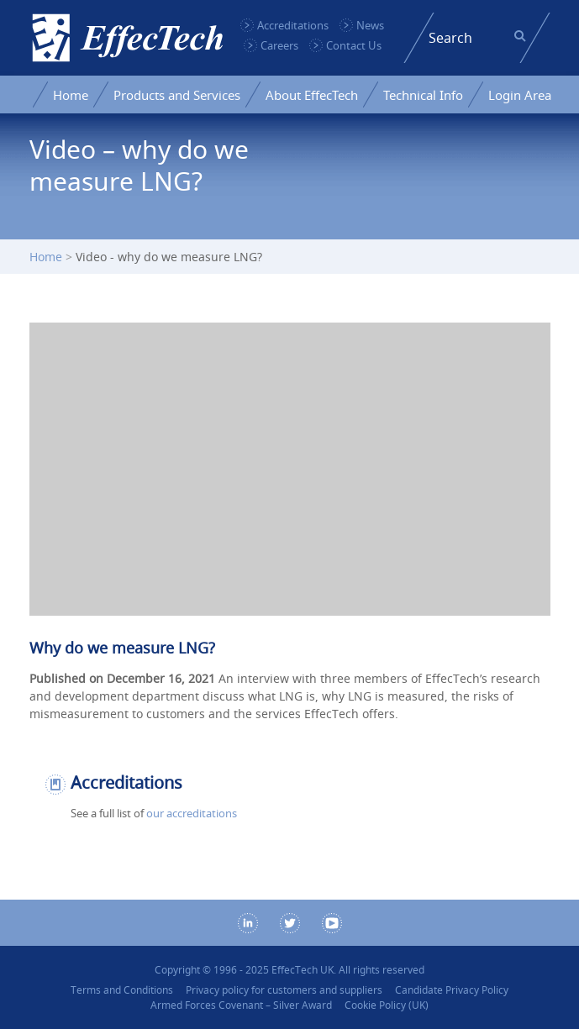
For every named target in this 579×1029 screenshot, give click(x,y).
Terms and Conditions (122, 990)
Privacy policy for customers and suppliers (284, 990)
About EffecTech (312, 95)
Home (70, 95)
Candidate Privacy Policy (451, 990)
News (370, 25)
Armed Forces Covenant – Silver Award (241, 1005)
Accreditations (293, 25)
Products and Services (176, 95)
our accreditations (191, 813)
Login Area (519, 95)
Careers (279, 45)
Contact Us (354, 45)
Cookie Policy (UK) (387, 1005)
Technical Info (423, 95)
